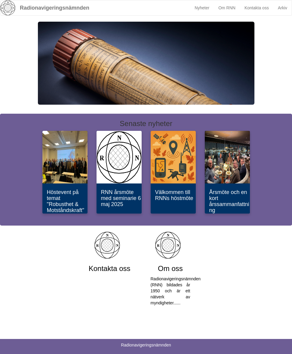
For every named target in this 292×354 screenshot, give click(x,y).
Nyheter (202, 7)
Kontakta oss (256, 7)
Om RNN (226, 7)
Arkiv (282, 7)
